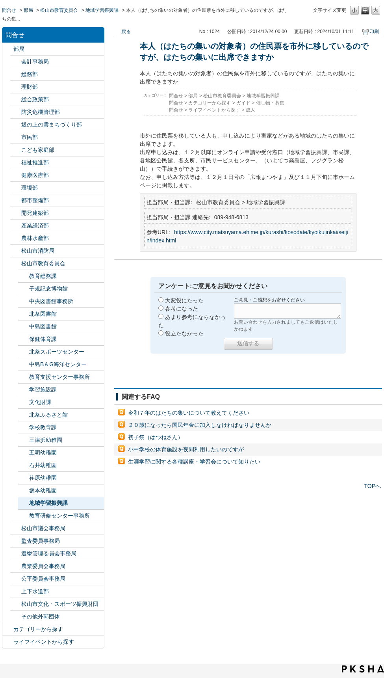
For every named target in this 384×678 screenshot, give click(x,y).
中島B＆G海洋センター (58, 364)
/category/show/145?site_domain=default (15, 579)
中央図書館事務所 (51, 301)
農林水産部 (35, 238)
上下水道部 (35, 591)
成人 (250, 110)
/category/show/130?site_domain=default (15, 162)
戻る (126, 31)
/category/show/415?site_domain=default (15, 150)
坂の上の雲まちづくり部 (51, 124)
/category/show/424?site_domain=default (15, 112)
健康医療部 (35, 175)
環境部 (29, 187)
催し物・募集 (270, 103)
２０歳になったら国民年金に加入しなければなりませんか (199, 425)
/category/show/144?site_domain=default (15, 591)
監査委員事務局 (40, 541)
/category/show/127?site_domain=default (15, 87)
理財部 (29, 87)
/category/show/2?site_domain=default (7, 629)
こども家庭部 (37, 150)
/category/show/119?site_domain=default (7, 49)
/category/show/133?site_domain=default (15, 188)
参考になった (181, 308)
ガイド (243, 103)
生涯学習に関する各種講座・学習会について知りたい (194, 461)
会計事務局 (35, 61)
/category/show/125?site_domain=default (15, 74)
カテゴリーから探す (38, 629)
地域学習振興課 (102, 10)
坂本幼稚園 (43, 490)
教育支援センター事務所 (59, 377)
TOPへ (372, 486)
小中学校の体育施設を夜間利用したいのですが (186, 449)
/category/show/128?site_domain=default (15, 137)
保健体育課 (43, 339)
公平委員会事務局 (43, 579)
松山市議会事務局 (43, 528)
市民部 (29, 137)
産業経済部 (35, 225)
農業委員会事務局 (43, 566)
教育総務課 (43, 276)
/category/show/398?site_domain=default (15, 125)
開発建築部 (35, 213)
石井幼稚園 (43, 465)
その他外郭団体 (40, 616)
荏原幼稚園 (43, 478)
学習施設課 (43, 389)
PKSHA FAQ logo (363, 669)
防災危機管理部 (40, 112)
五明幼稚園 (43, 452)
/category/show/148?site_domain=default (15, 553)
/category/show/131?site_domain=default (15, 617)
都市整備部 (35, 200)
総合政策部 (35, 99)
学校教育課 (43, 427)
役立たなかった (184, 333)
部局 (28, 10)
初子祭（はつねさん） (155, 437)
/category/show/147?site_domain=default (15, 566)
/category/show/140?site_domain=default (15, 251)
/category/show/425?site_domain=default (15, 213)
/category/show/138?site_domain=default (15, 226)
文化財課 (40, 402)
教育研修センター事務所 (59, 515)
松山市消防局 (37, 251)
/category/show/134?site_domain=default (15, 604)
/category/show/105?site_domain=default (7, 642)
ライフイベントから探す (43, 642)
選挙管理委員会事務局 (48, 553)
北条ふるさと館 (48, 415)
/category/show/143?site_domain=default (15, 528)
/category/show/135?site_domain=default (15, 200)
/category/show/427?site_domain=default (15, 238)
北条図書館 (43, 314)
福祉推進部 (35, 162)
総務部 (29, 74)
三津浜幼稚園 (45, 440)
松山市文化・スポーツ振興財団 (59, 604)
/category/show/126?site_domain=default (15, 99)
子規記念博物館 (48, 288)
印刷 (374, 31)
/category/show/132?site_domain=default (15, 175)
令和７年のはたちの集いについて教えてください (188, 413)
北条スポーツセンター (56, 351)
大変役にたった (184, 300)
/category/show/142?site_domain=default (15, 263)
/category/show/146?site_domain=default (15, 541)
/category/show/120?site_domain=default (15, 62)
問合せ (9, 10)
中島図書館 (43, 326)
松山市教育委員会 (59, 10)
